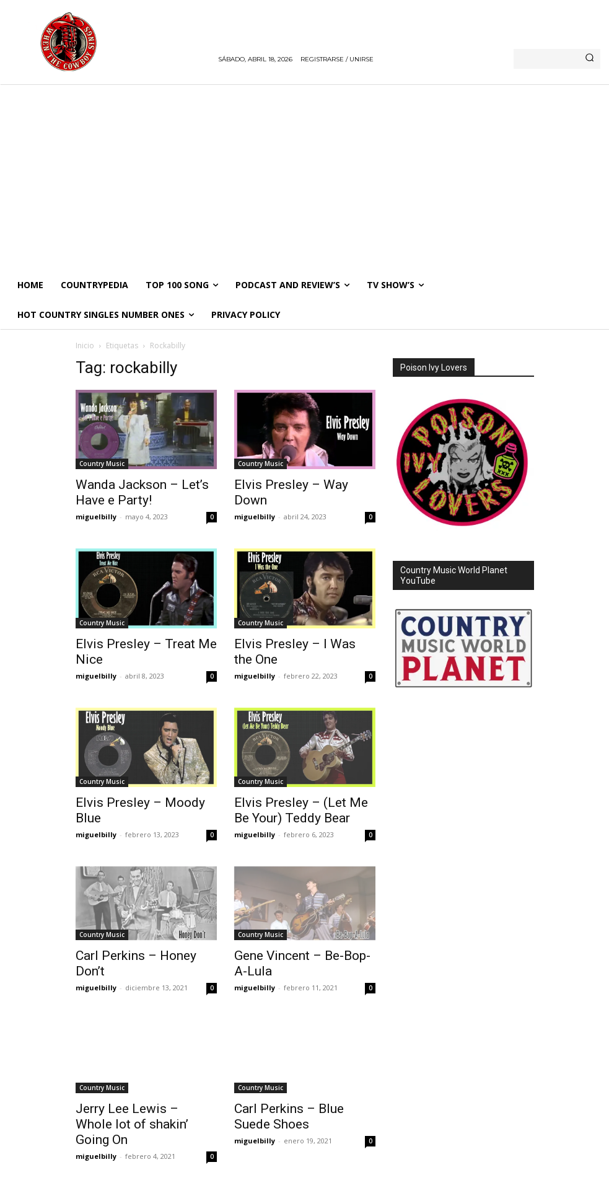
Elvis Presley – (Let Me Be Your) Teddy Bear (301, 810)
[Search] (589, 59)
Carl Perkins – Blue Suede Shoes (289, 1116)
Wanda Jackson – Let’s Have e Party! (142, 492)
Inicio (85, 345)
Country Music (102, 463)
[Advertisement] (304, 177)
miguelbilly (96, 516)
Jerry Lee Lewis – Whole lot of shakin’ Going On (132, 1124)
